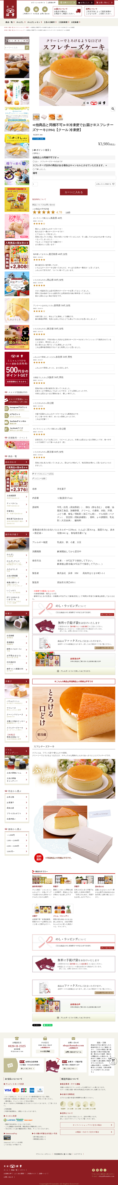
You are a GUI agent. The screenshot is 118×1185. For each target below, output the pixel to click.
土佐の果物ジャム (14, 773)
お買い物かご (104, 2)
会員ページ (67, 2)
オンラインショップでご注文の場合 (87, 1125)
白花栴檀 (74, 22)
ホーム (6, 1170)
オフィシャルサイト (38, 2)
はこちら (18, 400)
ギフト (22, 1170)
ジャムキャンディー (11, 751)
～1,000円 (11, 835)
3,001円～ (11, 851)
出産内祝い (11, 819)
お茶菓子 (10, 802)
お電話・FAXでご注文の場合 (87, 1132)
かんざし (20, 22)
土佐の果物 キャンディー (12, 779)
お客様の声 (52, 2)
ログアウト (78, 1154)
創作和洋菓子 (11, 534)
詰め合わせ (10, 461)
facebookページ (14, 429)
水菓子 (34, 916)
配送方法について (70, 1078)
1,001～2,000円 (13, 840)
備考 (35, 173)
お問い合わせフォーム (73, 1052)
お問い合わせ (8, 1177)
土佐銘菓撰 (63, 22)
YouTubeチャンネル (15, 422)
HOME (5, 27)
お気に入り (85, 2)
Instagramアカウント (16, 408)
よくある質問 (19, 1173)
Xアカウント (13, 415)
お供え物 (10, 797)
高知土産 (10, 808)
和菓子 (8, 613)
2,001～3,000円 (13, 846)
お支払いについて (13, 1078)
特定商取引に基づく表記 (63, 1154)
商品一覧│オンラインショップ (16, 27)
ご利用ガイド (31, 1173)
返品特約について (39, 199)
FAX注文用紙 (45, 1051)
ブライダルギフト (14, 813)
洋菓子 (27, 27)
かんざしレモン (33, 22)
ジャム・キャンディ (61, 916)
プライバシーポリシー (44, 1154)
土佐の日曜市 (49, 22)
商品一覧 (9, 22)
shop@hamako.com (73, 1045)
